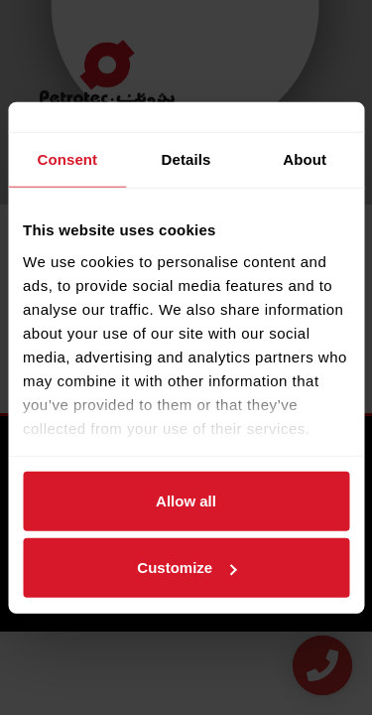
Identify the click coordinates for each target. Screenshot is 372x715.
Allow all (186, 501)
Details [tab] (186, 159)
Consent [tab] (67, 159)
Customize (186, 567)
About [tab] (304, 159)
